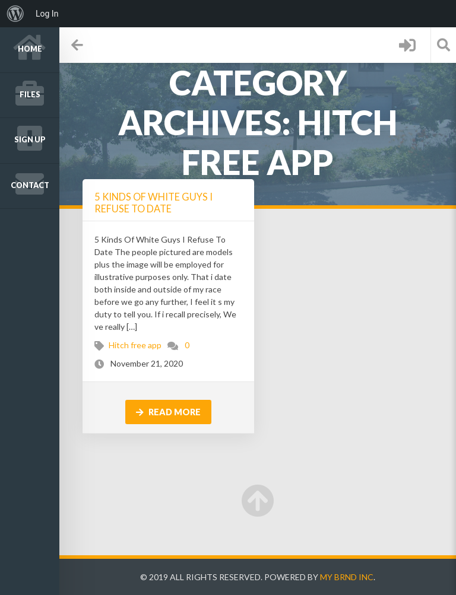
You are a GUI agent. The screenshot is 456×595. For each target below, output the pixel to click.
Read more (168, 412)
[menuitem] (15, 13)
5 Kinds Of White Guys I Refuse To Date (153, 202)
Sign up (30, 139)
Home (30, 48)
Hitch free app (135, 345)
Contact (30, 185)
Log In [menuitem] (47, 13)
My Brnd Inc (346, 577)
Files (30, 94)
